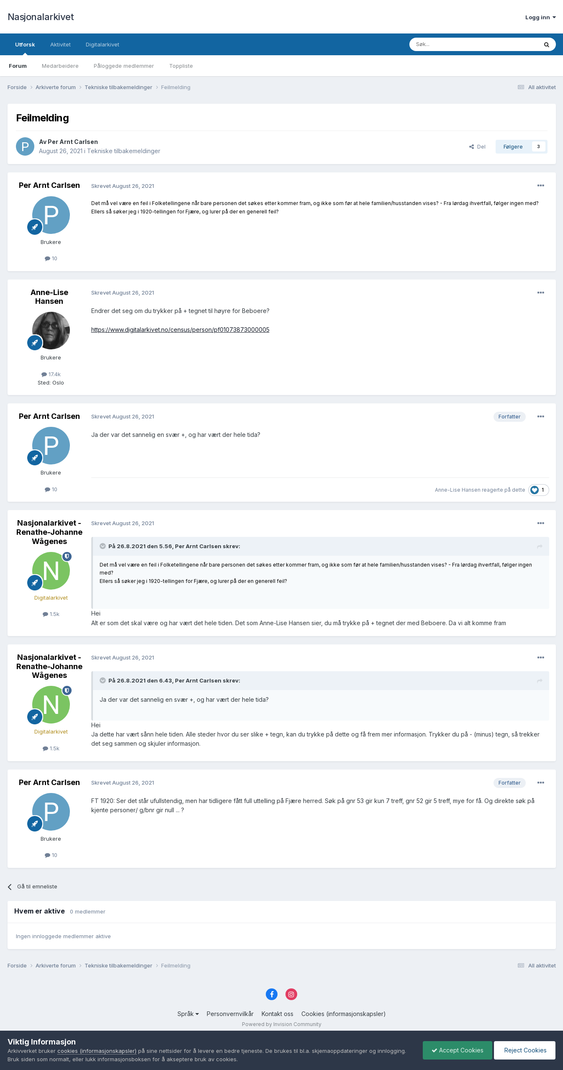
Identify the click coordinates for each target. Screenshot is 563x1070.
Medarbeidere (60, 65)
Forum (18, 65)
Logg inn (540, 17)
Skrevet (122, 185)
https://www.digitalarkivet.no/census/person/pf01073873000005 (180, 329)
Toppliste (181, 65)
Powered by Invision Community (281, 1024)
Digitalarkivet (102, 44)
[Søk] (450, 44)
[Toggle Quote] (103, 546)
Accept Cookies (457, 1050)
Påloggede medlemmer (124, 65)
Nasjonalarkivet (41, 16)
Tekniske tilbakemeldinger (123, 150)
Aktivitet (60, 44)
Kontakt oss (277, 1013)
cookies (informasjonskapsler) (96, 1050)
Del (477, 146)
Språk (188, 1013)
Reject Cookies (525, 1050)
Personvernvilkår (230, 1013)
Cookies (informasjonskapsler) (343, 1013)
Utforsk (25, 48)
